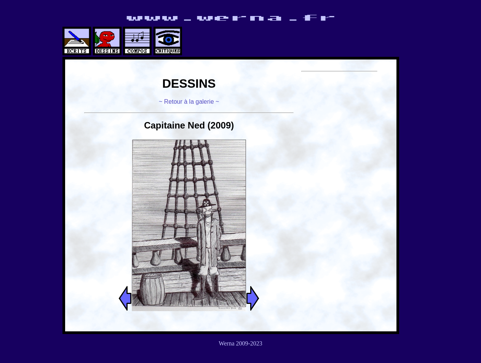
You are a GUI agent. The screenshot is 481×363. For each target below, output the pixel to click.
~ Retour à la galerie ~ (189, 101)
